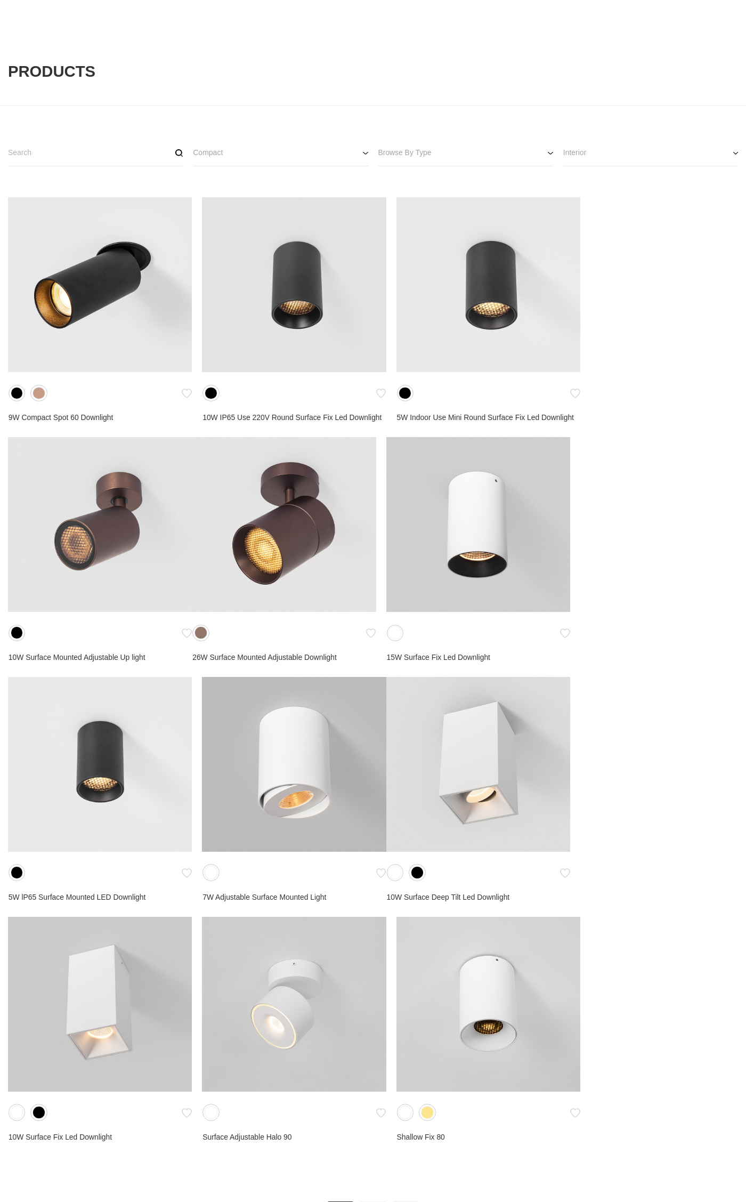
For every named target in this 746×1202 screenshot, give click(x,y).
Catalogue (440, 1129)
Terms (433, 1145)
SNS (667, 1112)
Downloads (520, 1129)
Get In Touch (602, 1129)
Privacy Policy (446, 1161)
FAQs (511, 1145)
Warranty (517, 1161)
